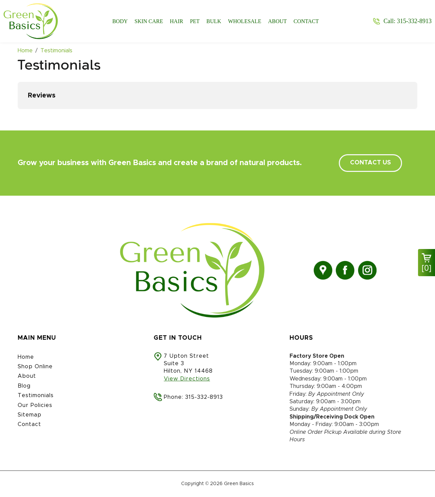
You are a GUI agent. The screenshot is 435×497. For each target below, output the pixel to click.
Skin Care (149, 21)
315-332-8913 (204, 397)
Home (26, 357)
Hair (176, 21)
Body (119, 21)
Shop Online (35, 366)
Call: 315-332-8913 (407, 21)
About (277, 21)
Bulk (213, 21)
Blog (24, 386)
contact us (370, 163)
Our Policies (35, 405)
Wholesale (244, 21)
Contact (306, 21)
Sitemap (29, 415)
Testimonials (36, 395)
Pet (194, 21)
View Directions (187, 378)
